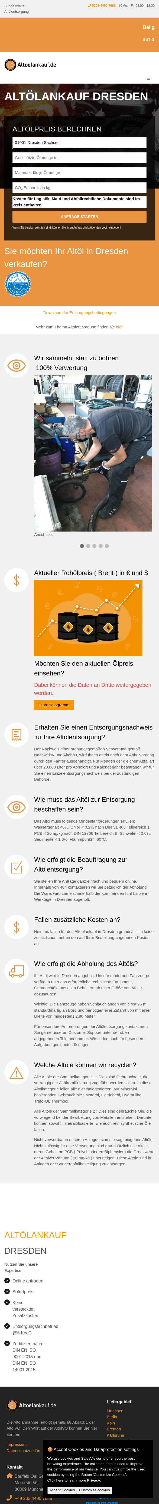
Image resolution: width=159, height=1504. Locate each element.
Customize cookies (94, 1490)
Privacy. (94, 1480)
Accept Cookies (62, 1490)
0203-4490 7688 (103, 6)
